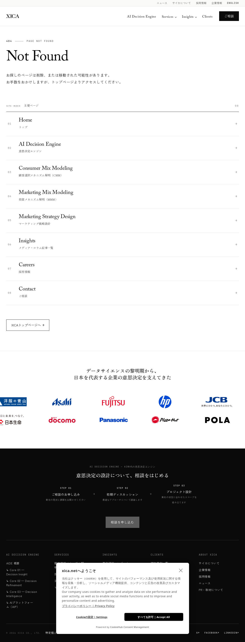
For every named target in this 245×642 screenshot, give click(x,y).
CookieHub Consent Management (129, 626)
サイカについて (181, 3)
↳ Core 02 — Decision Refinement (21, 583)
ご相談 (229, 16)
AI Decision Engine (141, 17)
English (233, 3)
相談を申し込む (122, 522)
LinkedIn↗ (231, 632)
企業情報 (216, 3)
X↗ (198, 632)
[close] (181, 569)
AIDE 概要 (13, 563)
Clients (207, 17)
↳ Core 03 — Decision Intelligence (21, 594)
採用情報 (201, 3)
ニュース (162, 3)
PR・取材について (211, 590)
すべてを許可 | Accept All (153, 616)
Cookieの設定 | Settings (91, 617)
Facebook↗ (211, 632)
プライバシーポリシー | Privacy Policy (88, 605)
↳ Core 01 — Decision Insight (17, 572)
